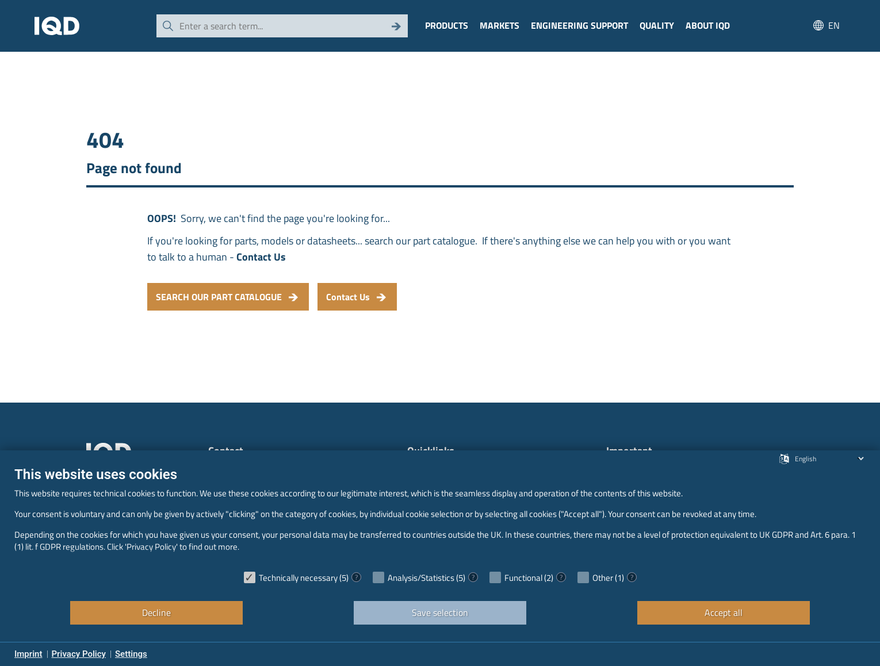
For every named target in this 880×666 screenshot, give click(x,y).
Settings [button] (131, 654)
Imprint (28, 654)
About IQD (708, 25)
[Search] (396, 25)
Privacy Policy (79, 654)
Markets (499, 25)
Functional (523, 578)
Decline (156, 612)
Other (602, 578)
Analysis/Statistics (421, 578)
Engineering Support (579, 25)
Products (446, 25)
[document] (440, 515)
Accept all (724, 612)
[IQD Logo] (57, 26)
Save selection (440, 612)
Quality (657, 25)
